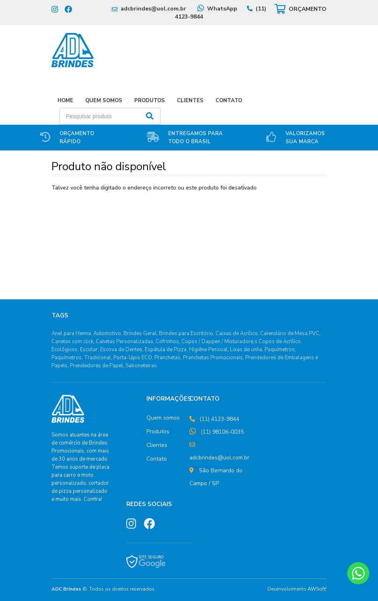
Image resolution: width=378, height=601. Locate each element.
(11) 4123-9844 (219, 419)
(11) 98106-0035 (222, 432)
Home (65, 100)
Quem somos (163, 418)
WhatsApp (222, 8)
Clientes (190, 100)
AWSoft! (317, 589)
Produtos (149, 100)
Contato (229, 100)
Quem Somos (103, 100)
